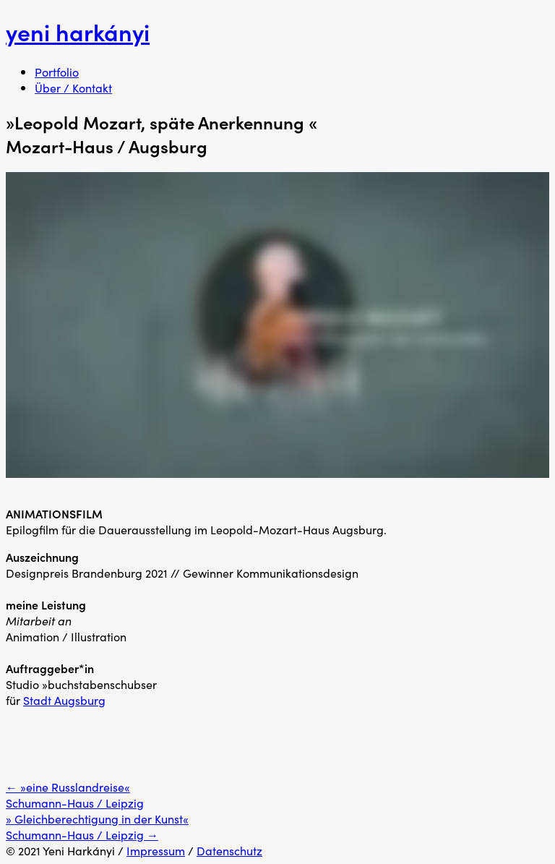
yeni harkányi (78, 31)
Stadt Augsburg (64, 700)
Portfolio (57, 72)
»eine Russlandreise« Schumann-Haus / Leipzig (75, 794)
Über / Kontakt (73, 87)
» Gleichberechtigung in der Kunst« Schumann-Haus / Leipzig (97, 826)
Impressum (155, 850)
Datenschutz (229, 850)
